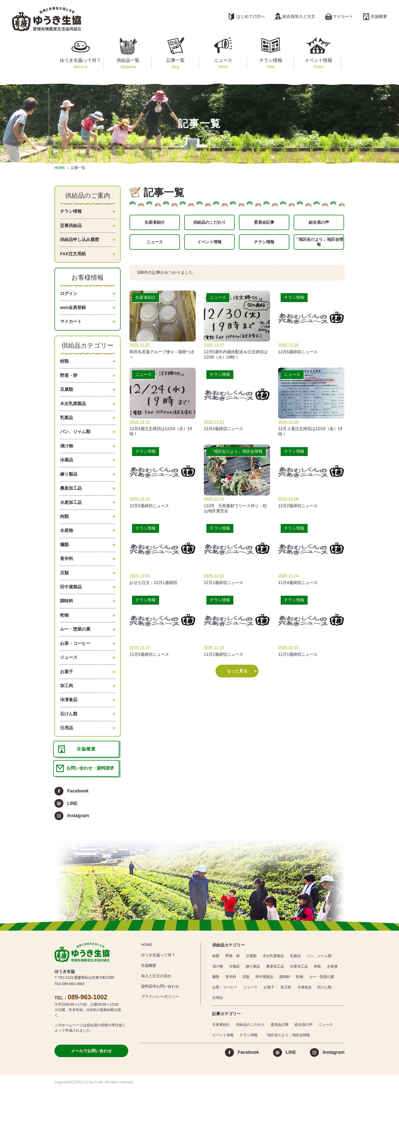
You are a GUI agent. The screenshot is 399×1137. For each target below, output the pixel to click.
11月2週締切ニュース (223, 660)
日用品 (67, 770)
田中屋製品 (71, 616)
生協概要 (379, 16)
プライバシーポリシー (161, 1044)
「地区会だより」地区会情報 (319, 245)
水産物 (67, 555)
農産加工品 (71, 508)
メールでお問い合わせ (91, 1098)
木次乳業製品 (74, 416)
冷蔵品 (67, 478)
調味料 (67, 631)
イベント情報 (318, 63)
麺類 (64, 570)
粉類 (64, 370)
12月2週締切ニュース (298, 511)
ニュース (223, 63)
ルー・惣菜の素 (76, 662)
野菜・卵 (69, 386)
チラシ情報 (271, 63)
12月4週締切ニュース (223, 434)
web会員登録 (73, 314)
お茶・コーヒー (76, 678)
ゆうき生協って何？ (81, 63)
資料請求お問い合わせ (161, 1034)
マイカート (343, 16)
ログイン (69, 299)
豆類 (64, 601)
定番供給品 (71, 227)
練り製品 (69, 493)
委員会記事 (264, 223)
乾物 (64, 647)
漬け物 (67, 462)
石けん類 (69, 755)
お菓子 (67, 708)
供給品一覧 (128, 63)
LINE (72, 851)
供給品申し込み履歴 (80, 242)
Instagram (78, 863)
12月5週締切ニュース (298, 357)
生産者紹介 (154, 223)
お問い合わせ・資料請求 (91, 815)
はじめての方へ (250, 16)
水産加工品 (71, 524)
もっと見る (237, 676)
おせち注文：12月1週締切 (153, 588)
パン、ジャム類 (76, 447)
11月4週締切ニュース (298, 588)
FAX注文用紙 (73, 258)
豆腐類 (67, 401)
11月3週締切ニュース (149, 660)
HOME (59, 168)
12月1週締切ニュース (223, 588)
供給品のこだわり (209, 223)
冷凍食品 (69, 739)
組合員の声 (318, 223)
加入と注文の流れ (157, 1023)
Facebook (78, 838)
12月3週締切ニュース (149, 511)
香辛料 (67, 585)
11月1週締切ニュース (298, 660)
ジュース (69, 693)
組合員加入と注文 (298, 16)
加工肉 (67, 724)
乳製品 (67, 432)
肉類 (64, 539)
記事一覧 (175, 63)
